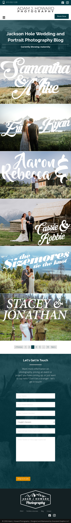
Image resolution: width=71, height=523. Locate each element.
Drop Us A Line (23, 478)
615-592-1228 (11, 2)
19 (48, 347)
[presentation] (33, 472)
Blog (42, 511)
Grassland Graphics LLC (60, 521)
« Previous (18, 347)
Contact (49, 511)
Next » (53, 347)
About (21, 511)
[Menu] (4, 17)
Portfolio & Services (32, 511)
